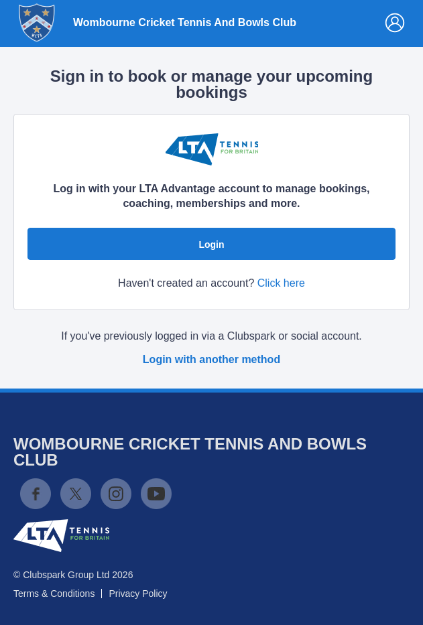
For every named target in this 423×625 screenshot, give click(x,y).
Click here (281, 283)
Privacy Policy (138, 593)
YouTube (156, 493)
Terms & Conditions (54, 593)
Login (211, 244)
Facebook (35, 493)
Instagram (116, 493)
